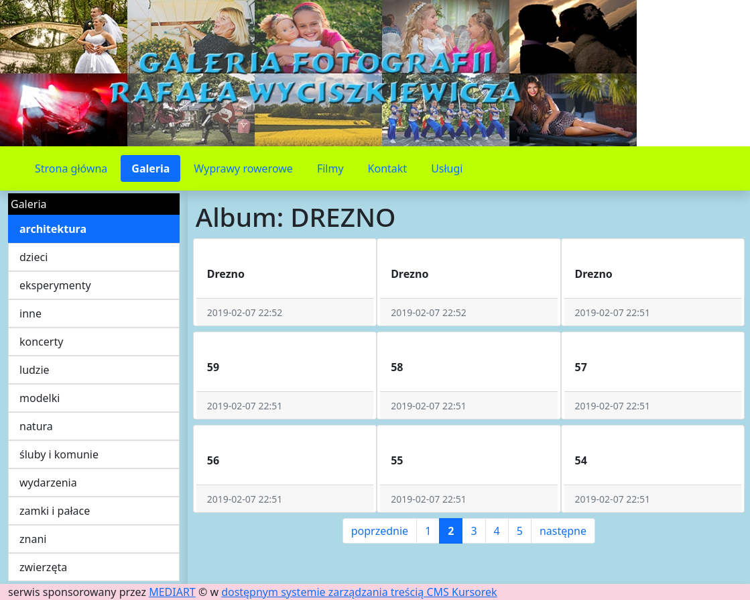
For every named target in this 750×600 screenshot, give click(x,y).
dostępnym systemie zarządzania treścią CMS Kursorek (359, 592)
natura (36, 426)
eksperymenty (55, 285)
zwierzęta (43, 567)
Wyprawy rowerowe (243, 168)
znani (32, 539)
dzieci (33, 257)
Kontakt (388, 168)
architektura (52, 228)
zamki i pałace (54, 510)
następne (563, 530)
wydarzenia (48, 482)
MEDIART (172, 592)
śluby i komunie (59, 454)
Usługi (446, 168)
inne (30, 313)
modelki (39, 398)
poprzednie (379, 530)
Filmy (330, 168)
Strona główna (71, 168)
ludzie (34, 369)
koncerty (41, 341)
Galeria (150, 168)
